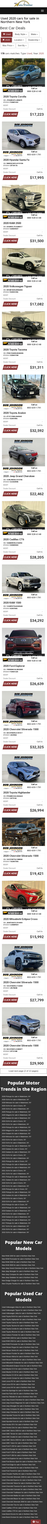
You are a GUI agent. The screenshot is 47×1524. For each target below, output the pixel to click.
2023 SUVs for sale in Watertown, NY (15, 1143)
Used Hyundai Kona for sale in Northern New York (20, 1421)
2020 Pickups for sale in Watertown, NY (16, 1192)
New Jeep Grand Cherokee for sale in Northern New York (22, 1268)
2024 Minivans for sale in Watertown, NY (16, 1137)
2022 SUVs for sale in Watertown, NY (15, 1158)
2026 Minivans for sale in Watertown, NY (16, 1103)
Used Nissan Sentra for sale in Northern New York (20, 1350)
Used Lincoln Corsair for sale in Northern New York (20, 1378)
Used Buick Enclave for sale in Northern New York (20, 1517)
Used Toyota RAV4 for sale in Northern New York (19, 1316)
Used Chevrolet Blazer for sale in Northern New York (21, 1499)
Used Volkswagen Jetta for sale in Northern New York (21, 1313)
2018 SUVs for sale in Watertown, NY (15, 1214)
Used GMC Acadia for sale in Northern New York (19, 1437)
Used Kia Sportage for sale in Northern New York (19, 1390)
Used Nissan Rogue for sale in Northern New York (20, 1347)
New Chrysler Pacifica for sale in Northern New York (20, 1284)
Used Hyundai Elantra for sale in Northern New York (20, 1418)
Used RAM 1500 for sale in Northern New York (18, 1338)
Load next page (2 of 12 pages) (23, 1071)
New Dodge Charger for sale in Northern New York (20, 1280)
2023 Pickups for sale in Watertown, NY (16, 1146)
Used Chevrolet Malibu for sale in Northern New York (21, 1495)
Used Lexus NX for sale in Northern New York (18, 1387)
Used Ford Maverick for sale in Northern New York (20, 1468)
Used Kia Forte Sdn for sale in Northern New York (20, 1394)
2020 (6, 40)
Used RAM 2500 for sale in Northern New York (18, 1341)
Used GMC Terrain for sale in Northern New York (19, 1434)
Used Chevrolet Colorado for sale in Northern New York (22, 1489)
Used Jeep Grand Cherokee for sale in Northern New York (23, 1400)
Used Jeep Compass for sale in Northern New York (20, 1409)
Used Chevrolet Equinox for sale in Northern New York (21, 1480)
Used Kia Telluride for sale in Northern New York (19, 1397)
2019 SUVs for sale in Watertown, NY (15, 1201)
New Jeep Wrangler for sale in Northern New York (20, 1271)
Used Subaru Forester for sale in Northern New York (21, 1335)
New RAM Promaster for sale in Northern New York (20, 1259)
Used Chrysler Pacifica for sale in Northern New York (21, 1474)
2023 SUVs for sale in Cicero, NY (14, 1140)
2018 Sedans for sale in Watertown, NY (16, 1217)
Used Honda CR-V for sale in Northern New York (19, 1424)
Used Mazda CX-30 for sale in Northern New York (20, 1375)
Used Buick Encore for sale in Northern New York (19, 1514)
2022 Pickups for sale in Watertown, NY (16, 1164)
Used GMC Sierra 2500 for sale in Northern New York (21, 1440)
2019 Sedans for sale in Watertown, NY (16, 1211)
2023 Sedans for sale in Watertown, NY (16, 1152)
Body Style (21, 34)
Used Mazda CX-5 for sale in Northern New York (19, 1369)
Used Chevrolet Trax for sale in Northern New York (20, 1505)
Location (19, 40)
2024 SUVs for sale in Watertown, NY (15, 1124)
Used (7, 34)
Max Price (8, 45)
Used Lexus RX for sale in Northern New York (18, 1381)
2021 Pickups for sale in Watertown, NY (16, 1177)
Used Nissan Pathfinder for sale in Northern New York (21, 1360)
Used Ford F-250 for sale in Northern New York (19, 1452)
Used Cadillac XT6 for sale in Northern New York (19, 1511)
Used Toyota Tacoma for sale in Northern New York (20, 1326)
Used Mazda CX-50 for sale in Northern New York (20, 1372)
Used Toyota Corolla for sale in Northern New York (20, 1329)
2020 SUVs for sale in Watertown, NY (15, 1186)
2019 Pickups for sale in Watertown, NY (16, 1208)
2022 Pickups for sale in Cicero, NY (14, 1161)
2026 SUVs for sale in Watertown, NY (15, 1099)
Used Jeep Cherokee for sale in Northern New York (20, 1412)
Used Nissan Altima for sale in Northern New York (20, 1356)
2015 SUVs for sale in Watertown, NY (15, 1232)
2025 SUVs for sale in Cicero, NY (14, 1106)
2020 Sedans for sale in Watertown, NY (16, 1195)
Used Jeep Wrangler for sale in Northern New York (20, 1406)
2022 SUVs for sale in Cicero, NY (14, 1155)
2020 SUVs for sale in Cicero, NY (14, 1183)
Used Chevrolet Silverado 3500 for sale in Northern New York (22, 1502)
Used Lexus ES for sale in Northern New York (18, 1384)
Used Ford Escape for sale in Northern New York (19, 1449)
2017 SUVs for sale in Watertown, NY (15, 1226)
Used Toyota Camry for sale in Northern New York (20, 1322)
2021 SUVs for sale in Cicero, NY (14, 1171)
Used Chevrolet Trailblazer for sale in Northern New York (22, 1492)
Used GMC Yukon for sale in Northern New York (19, 1443)
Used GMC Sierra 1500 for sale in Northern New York (21, 1431)
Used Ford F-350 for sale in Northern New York (19, 1455)
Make (34, 34)
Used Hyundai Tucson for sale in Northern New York (20, 1415)
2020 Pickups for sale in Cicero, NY (14, 1189)
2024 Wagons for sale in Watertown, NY (16, 1130)
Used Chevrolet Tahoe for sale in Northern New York (21, 1483)
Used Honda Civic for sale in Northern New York (19, 1427)
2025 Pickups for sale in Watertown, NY (16, 1112)
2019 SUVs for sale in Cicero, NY (14, 1198)
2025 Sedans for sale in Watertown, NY (16, 1118)
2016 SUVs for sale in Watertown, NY (15, 1229)
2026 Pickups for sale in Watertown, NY (16, 1096)
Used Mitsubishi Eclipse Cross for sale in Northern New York (22, 1366)
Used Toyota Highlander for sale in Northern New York (21, 1319)
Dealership (34, 40)
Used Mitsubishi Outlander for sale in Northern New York (22, 1363)
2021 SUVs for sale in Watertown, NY (15, 1174)
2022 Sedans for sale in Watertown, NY (16, 1167)
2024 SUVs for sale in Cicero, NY (14, 1121)
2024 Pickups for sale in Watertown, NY (16, 1127)
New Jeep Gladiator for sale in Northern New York (20, 1277)
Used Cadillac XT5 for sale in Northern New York (19, 1508)
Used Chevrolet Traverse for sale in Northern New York (21, 1486)
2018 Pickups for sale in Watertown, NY (16, 1220)
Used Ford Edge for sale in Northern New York (18, 1465)
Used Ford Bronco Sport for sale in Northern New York (21, 1461)
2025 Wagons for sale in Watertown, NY (16, 1115)
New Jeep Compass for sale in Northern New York (20, 1274)
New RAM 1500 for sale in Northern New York (18, 1256)
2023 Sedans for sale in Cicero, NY (14, 1149)
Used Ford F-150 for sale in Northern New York (19, 1446)
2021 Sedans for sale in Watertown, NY (16, 1180)
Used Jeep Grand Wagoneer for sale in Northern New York (23, 1403)
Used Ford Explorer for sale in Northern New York (20, 1458)
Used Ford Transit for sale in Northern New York (19, 1471)
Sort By (22, 45)
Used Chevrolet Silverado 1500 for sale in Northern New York (22, 1477)
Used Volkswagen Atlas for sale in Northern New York (21, 1307)
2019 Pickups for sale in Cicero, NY (14, 1204)
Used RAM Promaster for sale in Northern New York (20, 1344)
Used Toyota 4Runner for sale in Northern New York (20, 1332)
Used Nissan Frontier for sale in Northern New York (20, 1353)
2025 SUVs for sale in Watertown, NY (15, 1109)
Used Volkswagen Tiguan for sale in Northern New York (22, 1310)
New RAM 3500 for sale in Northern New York (18, 1265)
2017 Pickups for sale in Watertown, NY (16, 1223)
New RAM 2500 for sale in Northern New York (18, 1262)
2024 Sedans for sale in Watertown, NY (16, 1133)
